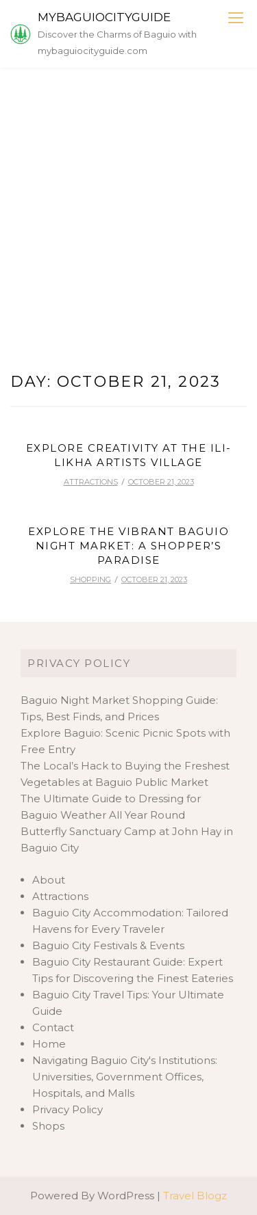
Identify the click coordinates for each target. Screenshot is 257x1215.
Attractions (91, 482)
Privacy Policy (78, 663)
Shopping (90, 579)
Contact (53, 1027)
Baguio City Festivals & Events (108, 945)
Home (49, 1043)
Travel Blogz (195, 1195)
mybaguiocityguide (104, 17)
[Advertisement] (128, 202)
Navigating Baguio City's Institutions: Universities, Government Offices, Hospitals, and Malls (124, 1077)
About (48, 879)
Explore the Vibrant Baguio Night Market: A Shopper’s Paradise (128, 545)
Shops (48, 1125)
